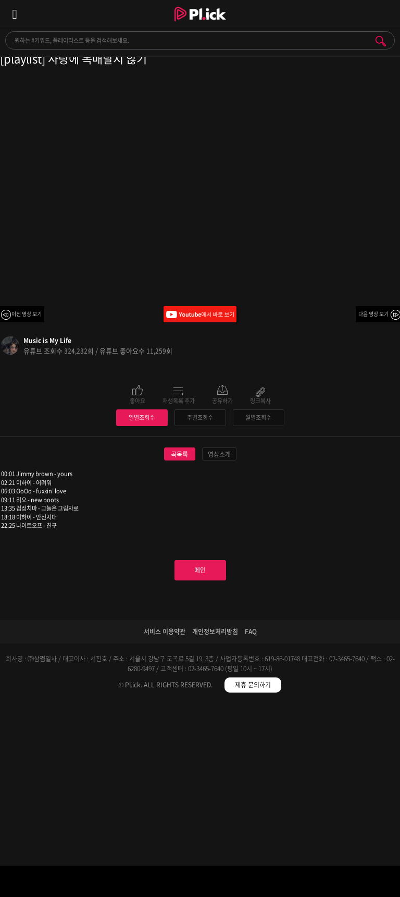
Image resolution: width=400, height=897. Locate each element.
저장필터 (250, 883)
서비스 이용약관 (164, 788)
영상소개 (219, 610)
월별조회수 (258, 573)
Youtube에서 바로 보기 (200, 314)
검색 (380, 41)
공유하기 (222, 400)
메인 (200, 726)
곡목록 (179, 610)
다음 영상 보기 (373, 314)
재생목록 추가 (178, 400)
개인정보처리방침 (215, 788)
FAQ (251, 788)
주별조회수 (200, 573)
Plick (200, 23)
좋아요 (137, 400)
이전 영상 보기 (26, 314)
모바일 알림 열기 (386, 13)
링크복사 (260, 400)
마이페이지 (350, 883)
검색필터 (150, 883)
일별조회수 (142, 573)
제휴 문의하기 (253, 841)
